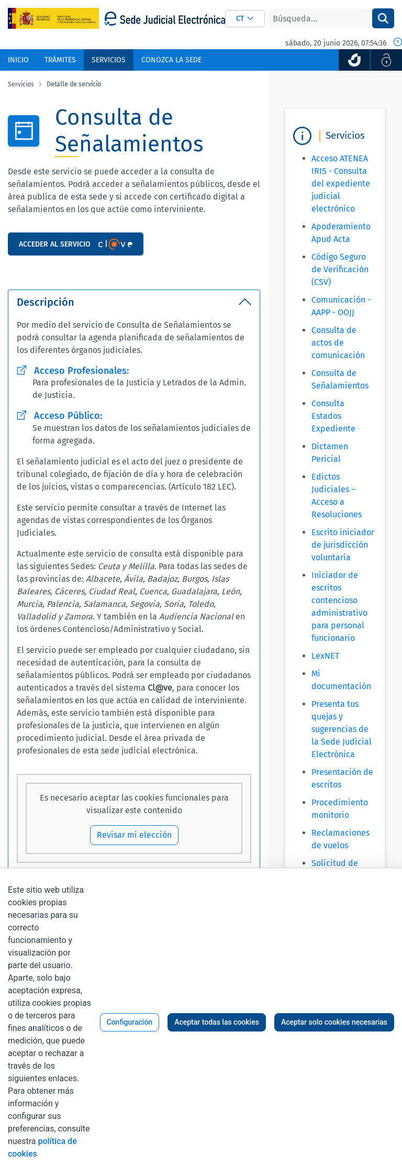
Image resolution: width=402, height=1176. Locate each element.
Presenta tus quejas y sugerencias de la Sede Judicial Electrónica (341, 729)
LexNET (325, 656)
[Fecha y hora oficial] (398, 43)
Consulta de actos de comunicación (338, 342)
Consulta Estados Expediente (333, 416)
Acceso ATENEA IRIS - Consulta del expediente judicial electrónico (340, 183)
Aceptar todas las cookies (216, 1022)
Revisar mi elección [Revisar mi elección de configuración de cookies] (134, 835)
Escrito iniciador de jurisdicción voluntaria (342, 544)
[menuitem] (18, 60)
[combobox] (245, 18)
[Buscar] (319, 18)
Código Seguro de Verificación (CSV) (339, 269)
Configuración (130, 1022)
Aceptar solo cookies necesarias (334, 1022)
